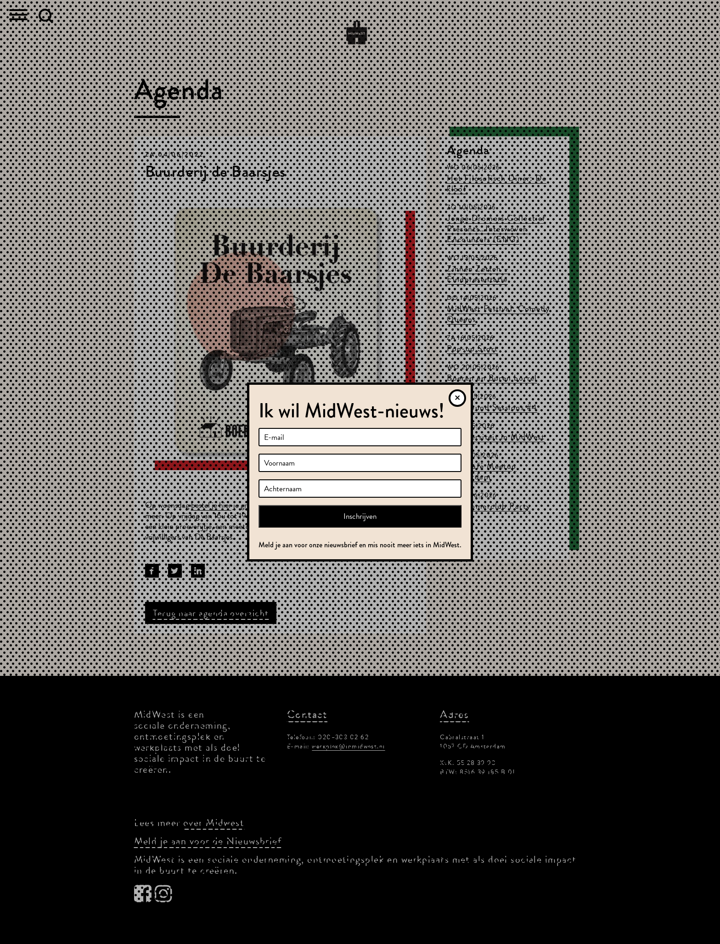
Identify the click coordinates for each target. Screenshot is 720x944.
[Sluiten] (457, 398)
